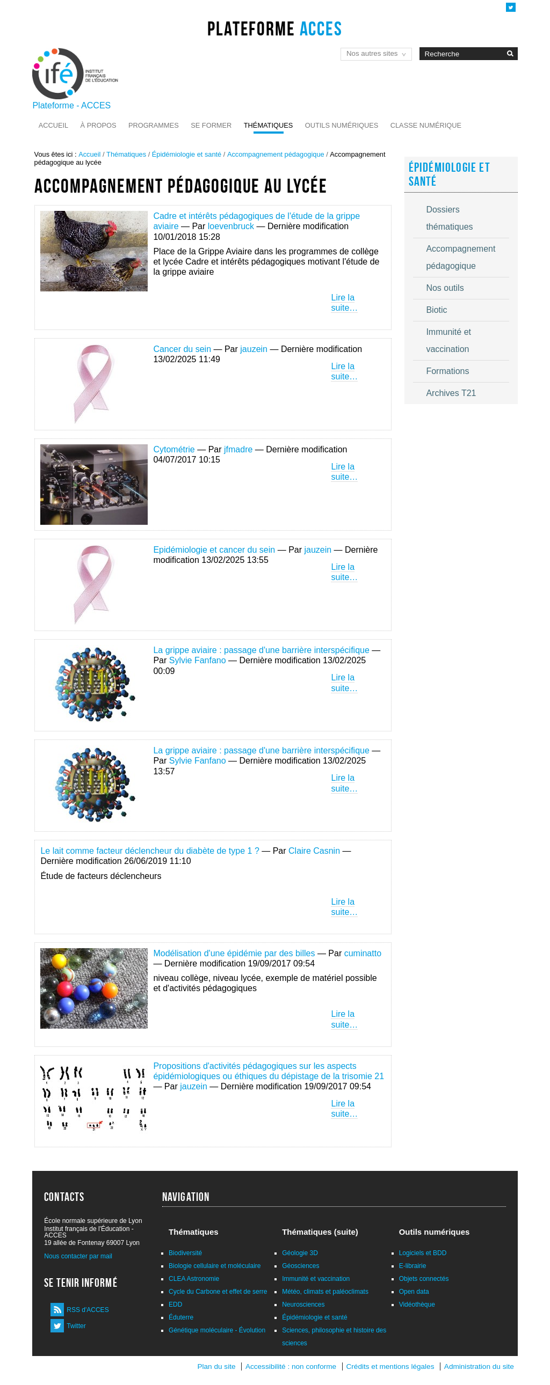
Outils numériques (342, 125)
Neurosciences (303, 1304)
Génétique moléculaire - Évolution (217, 1330)
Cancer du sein (182, 349)
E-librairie (412, 1266)
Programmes (153, 125)
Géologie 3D (300, 1253)
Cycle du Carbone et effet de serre (218, 1291)
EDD (175, 1304)
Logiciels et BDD (423, 1253)
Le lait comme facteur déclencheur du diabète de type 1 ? (149, 850)
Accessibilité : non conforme (290, 1366)
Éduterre (181, 1317)
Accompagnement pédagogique (275, 154)
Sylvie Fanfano (197, 660)
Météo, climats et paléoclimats (325, 1291)
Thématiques (268, 125)
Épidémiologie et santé (186, 154)
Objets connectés (424, 1279)
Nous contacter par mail (78, 1256)
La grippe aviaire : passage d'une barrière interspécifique (261, 650)
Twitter (76, 1326)
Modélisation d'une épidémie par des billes (234, 953)
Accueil (53, 125)
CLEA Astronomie (194, 1279)
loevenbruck (231, 226)
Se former (211, 125)
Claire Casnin (314, 850)
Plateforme (274, 28)
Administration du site (479, 1366)
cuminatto (362, 953)
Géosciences (300, 1266)
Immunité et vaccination (316, 1279)
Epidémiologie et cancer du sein (214, 549)
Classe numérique (425, 125)
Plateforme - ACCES (71, 105)
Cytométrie (173, 449)
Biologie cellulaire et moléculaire (214, 1266)
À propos (99, 125)
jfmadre (238, 449)
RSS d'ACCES (87, 1310)
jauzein (253, 349)
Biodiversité (185, 1253)
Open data (414, 1291)
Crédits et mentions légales (390, 1366)
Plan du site (216, 1366)
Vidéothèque (417, 1304)
